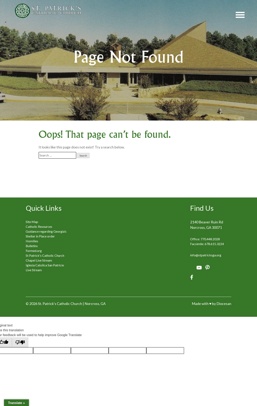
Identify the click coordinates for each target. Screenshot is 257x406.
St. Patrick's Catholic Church (60, 303)
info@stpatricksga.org (205, 255)
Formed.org (34, 251)
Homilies (32, 241)
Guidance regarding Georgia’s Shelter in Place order (46, 233)
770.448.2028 (210, 239)
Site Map (32, 222)
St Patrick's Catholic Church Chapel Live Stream (45, 258)
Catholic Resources (39, 226)
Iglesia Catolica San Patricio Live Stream (45, 267)
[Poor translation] (20, 342)
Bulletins (32, 246)
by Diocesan (221, 303)
